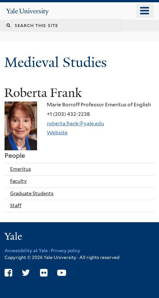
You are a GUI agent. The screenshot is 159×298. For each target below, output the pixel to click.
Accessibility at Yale (26, 250)
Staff (15, 206)
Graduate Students (31, 193)
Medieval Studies (57, 62)
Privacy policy (65, 250)
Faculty (18, 181)
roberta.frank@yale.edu (75, 123)
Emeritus (20, 169)
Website (57, 132)
